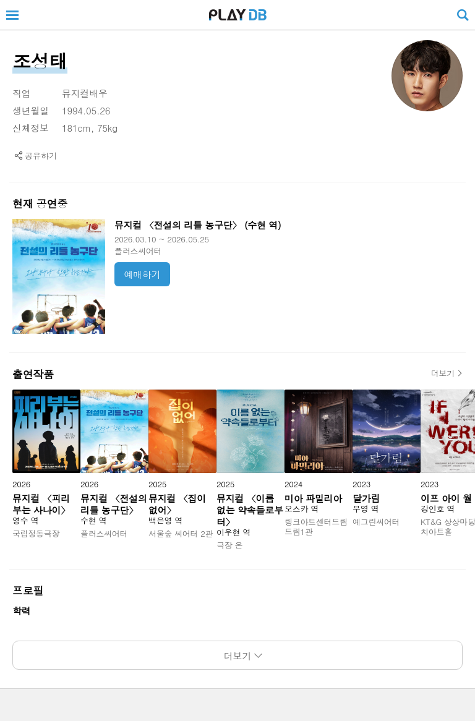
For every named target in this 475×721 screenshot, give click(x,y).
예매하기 (142, 274)
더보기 (443, 373)
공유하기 (41, 155)
